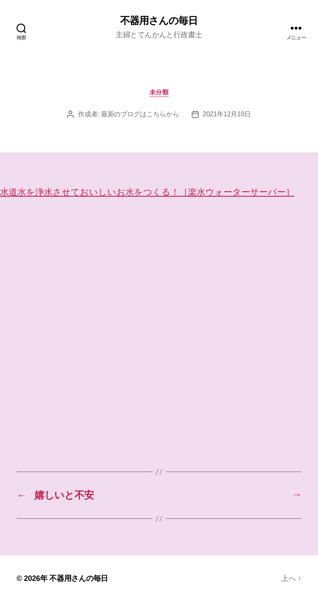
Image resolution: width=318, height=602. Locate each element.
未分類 (159, 92)
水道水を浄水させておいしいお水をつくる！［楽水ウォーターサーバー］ (147, 192)
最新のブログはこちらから (140, 114)
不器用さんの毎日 (159, 21)
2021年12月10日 (227, 114)
